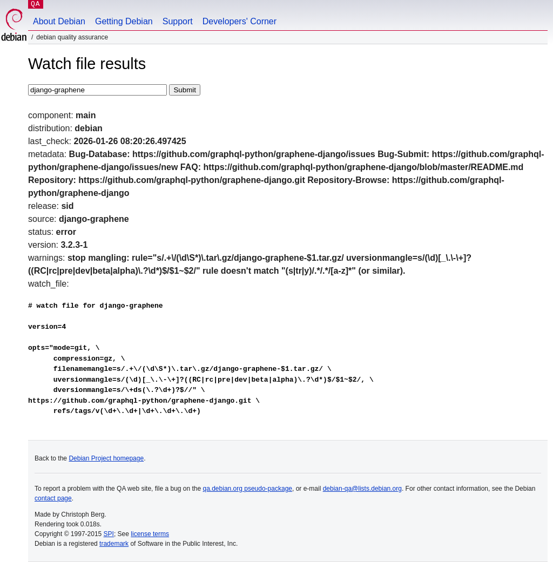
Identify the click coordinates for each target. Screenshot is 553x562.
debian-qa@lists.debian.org (362, 488)
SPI (109, 534)
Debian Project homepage (106, 458)
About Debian (59, 21)
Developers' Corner (239, 21)
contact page (53, 498)
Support (178, 21)
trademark (114, 543)
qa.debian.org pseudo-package (247, 488)
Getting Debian (124, 21)
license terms (150, 534)
